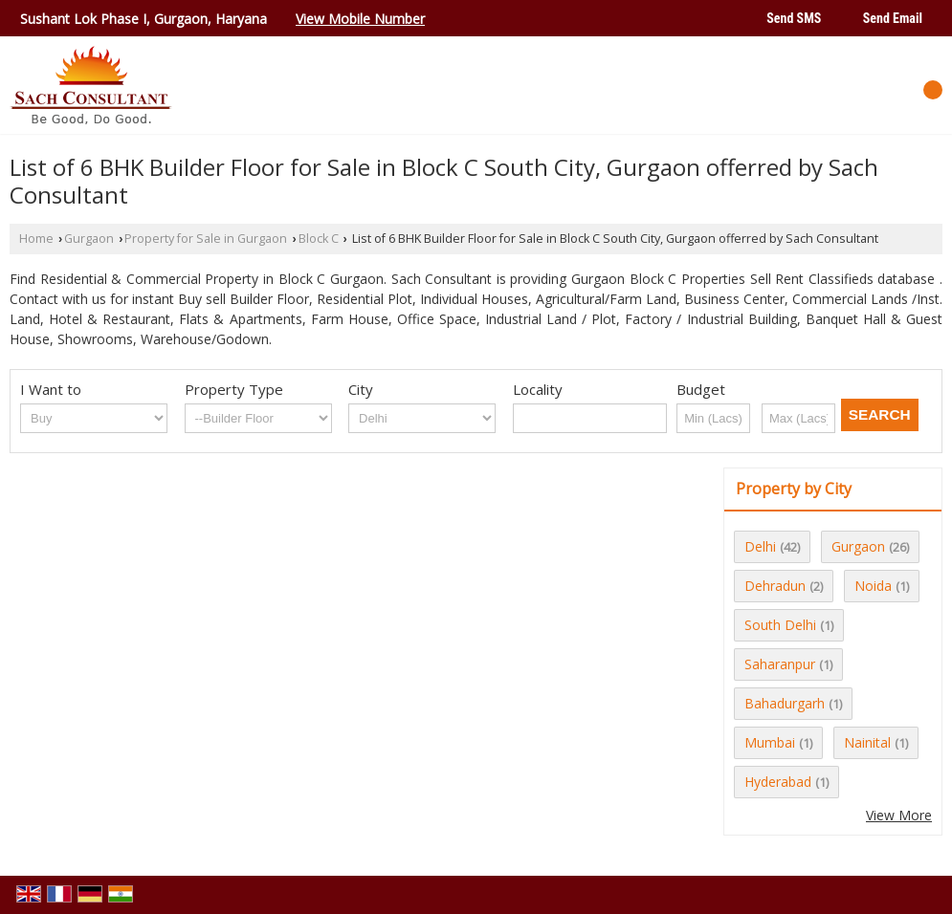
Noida (873, 586)
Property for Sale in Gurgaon (205, 238)
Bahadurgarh (784, 703)
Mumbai (769, 742)
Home (36, 238)
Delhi (760, 546)
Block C (319, 238)
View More (899, 815)
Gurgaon (89, 238)
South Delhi (780, 625)
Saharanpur (779, 664)
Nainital (867, 742)
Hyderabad (777, 782)
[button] (360, 19)
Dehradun (775, 586)
